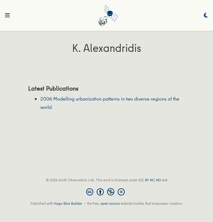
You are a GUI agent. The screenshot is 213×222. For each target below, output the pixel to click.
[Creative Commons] (106, 191)
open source (110, 203)
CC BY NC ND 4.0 (153, 180)
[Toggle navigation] (7, 15)
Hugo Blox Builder (68, 203)
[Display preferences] (206, 15)
